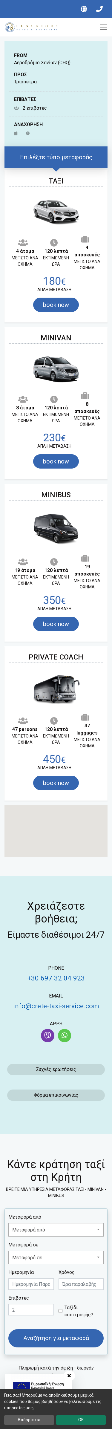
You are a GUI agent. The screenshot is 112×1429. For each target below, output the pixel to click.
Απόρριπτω (29, 1419)
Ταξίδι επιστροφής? (79, 1311)
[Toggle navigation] (101, 27)
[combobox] (56, 1230)
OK (81, 1419)
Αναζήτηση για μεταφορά (56, 1338)
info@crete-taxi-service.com (56, 1006)
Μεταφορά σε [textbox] (27, 1257)
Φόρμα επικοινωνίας (56, 1095)
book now (56, 304)
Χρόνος (67, 1272)
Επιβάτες (18, 1298)
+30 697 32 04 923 (56, 978)
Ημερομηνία (21, 1272)
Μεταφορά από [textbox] (28, 1230)
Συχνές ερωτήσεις (56, 1069)
